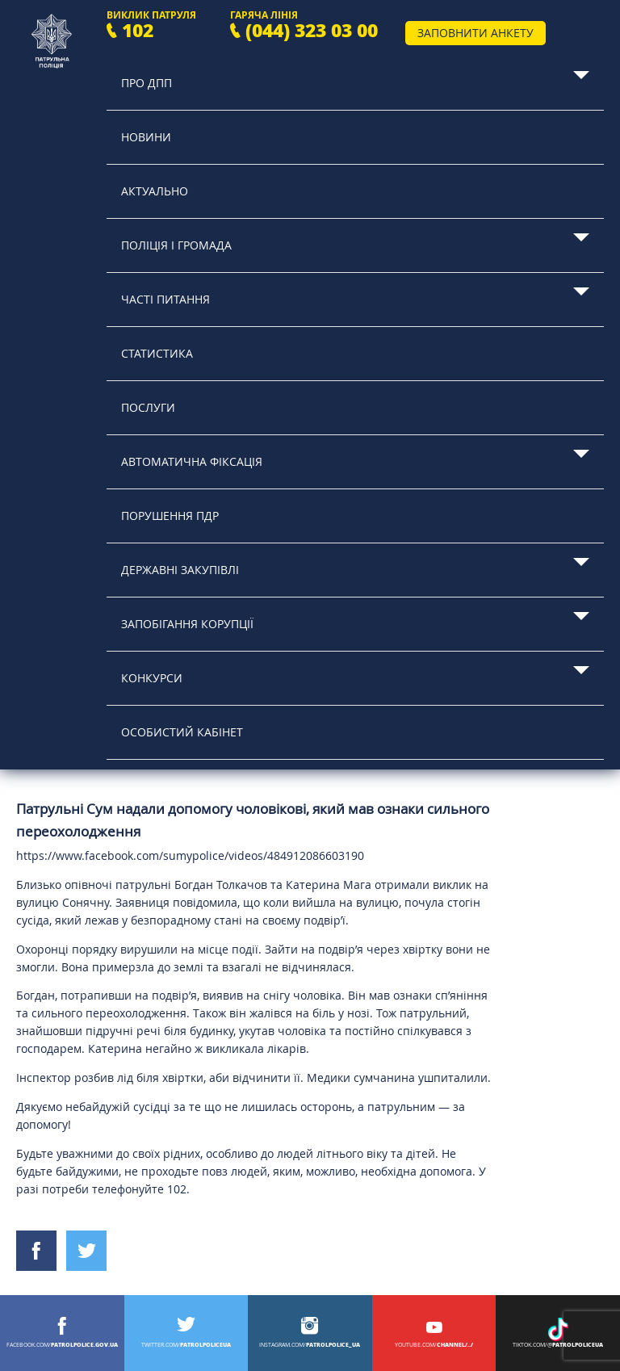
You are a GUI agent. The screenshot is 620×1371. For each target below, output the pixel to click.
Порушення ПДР (170, 515)
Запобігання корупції (187, 623)
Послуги (148, 407)
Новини (146, 137)
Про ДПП (146, 82)
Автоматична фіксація (191, 461)
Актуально (154, 191)
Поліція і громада (176, 245)
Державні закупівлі (180, 569)
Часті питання (165, 299)
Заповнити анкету (475, 32)
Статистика (157, 353)
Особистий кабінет (182, 732)
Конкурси (151, 678)
